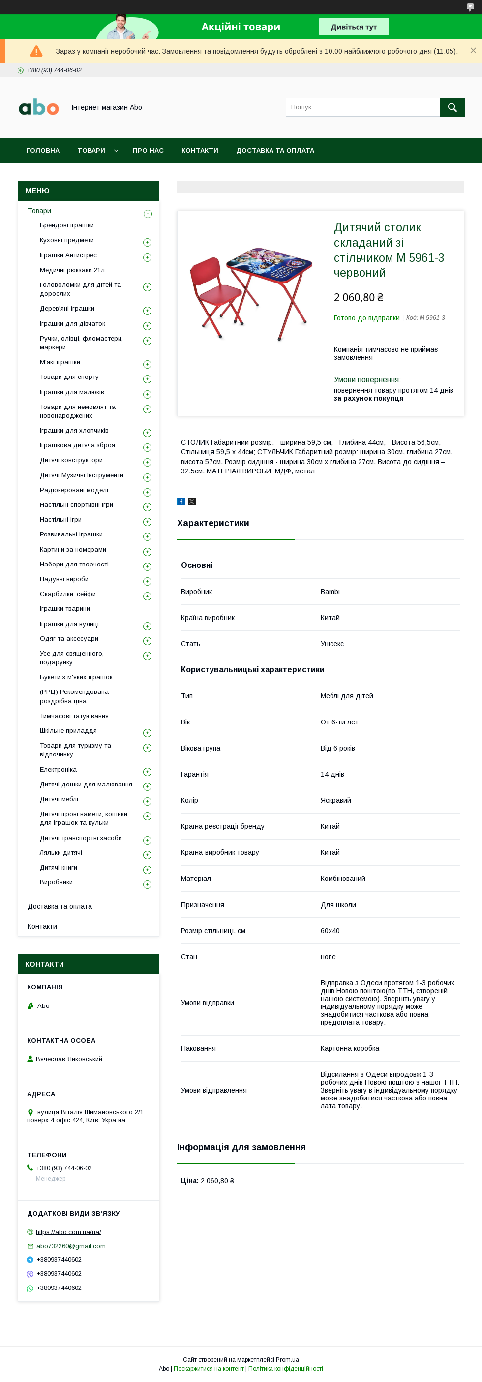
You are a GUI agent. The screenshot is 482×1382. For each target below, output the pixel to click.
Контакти (199, 150)
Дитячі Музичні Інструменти (81, 475)
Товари (91, 150)
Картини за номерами (73, 549)
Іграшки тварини (65, 608)
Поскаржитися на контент (209, 1368)
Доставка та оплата (275, 150)
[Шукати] (452, 107)
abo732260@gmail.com (71, 1246)
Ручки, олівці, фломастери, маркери (81, 343)
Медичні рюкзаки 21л (72, 270)
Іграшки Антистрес (68, 255)
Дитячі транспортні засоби (81, 838)
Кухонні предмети (67, 240)
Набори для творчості (74, 564)
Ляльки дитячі (61, 852)
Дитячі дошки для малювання (86, 784)
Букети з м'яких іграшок (76, 677)
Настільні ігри (61, 519)
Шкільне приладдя (68, 730)
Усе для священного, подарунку (72, 658)
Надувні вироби (64, 579)
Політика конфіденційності (285, 1368)
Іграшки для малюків (72, 392)
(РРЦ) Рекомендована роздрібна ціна (74, 696)
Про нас (148, 150)
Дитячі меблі (59, 799)
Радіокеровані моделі (74, 490)
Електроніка (58, 769)
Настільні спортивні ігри (76, 504)
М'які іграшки (60, 362)
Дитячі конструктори (71, 460)
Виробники (56, 882)
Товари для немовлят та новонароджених (78, 411)
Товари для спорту (69, 376)
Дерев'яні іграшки (67, 308)
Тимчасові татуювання (74, 716)
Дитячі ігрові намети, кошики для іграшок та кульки (83, 818)
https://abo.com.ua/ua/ (68, 1231)
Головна (43, 150)
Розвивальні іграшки (71, 534)
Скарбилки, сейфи (68, 593)
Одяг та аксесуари (69, 638)
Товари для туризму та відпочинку (75, 750)
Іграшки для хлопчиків (74, 430)
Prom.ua (287, 1359)
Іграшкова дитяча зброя (77, 445)
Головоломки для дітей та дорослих (80, 289)
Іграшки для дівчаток (72, 323)
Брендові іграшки (67, 225)
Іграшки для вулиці (69, 624)
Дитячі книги (58, 867)
